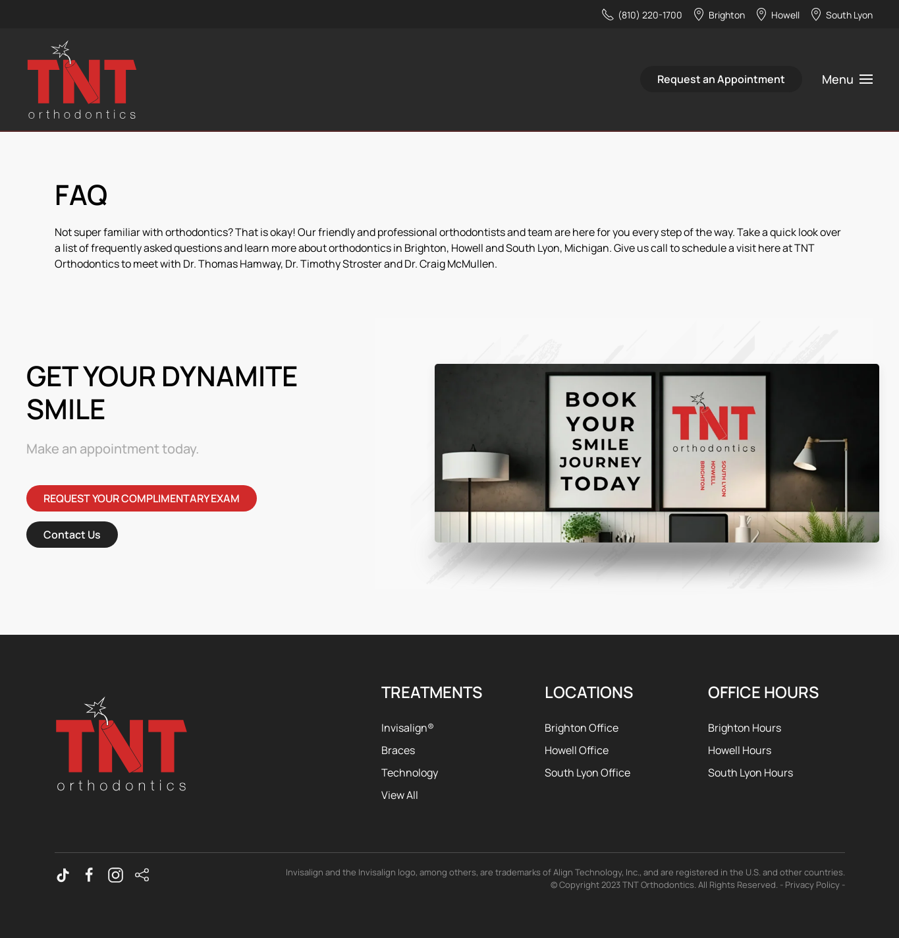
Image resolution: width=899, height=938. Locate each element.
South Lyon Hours (750, 772)
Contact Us (72, 534)
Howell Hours (739, 750)
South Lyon (841, 14)
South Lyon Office (587, 772)
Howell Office (577, 750)
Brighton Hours (744, 727)
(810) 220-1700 (641, 14)
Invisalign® (407, 727)
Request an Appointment (721, 79)
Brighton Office (581, 727)
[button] (847, 79)
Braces (398, 750)
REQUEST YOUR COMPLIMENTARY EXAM (141, 498)
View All (399, 795)
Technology (409, 772)
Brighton (718, 14)
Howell (777, 14)
